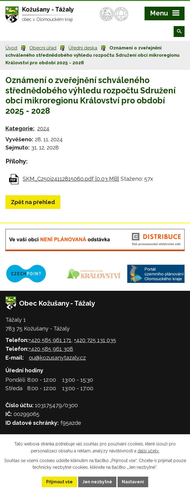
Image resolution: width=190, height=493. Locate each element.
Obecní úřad (42, 48)
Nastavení (133, 481)
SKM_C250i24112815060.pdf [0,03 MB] (71, 179)
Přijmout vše (59, 481)
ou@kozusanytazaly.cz (57, 357)
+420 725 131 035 (95, 340)
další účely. (148, 450)
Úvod (11, 48)
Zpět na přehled (33, 202)
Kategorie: (20, 128)
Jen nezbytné (97, 481)
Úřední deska (82, 48)
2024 (43, 128)
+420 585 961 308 (51, 349)
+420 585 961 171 (50, 340)
